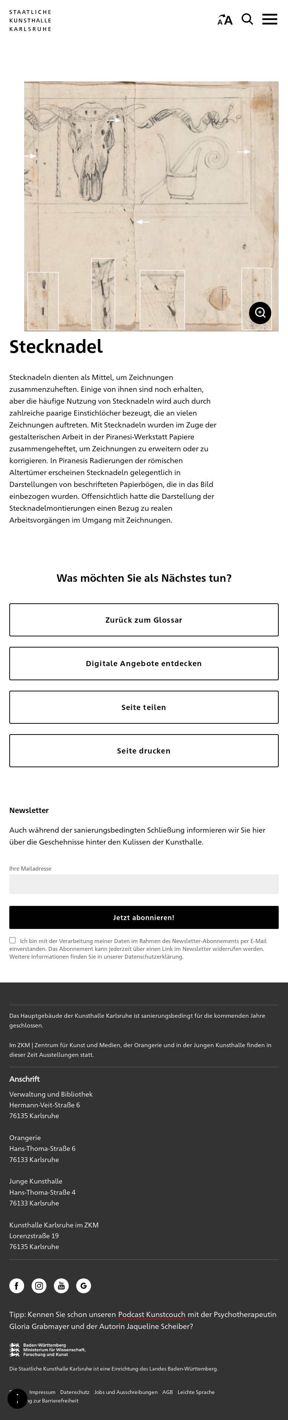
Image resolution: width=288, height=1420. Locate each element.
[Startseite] (30, 31)
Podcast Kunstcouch (151, 1314)
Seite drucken (144, 750)
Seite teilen (144, 707)
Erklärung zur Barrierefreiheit (43, 1400)
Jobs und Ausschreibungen (126, 1391)
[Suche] (247, 19)
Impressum (42, 1391)
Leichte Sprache (196, 1391)
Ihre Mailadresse (30, 868)
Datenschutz (75, 1391)
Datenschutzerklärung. (154, 956)
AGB (167, 1391)
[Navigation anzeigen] (267, 19)
